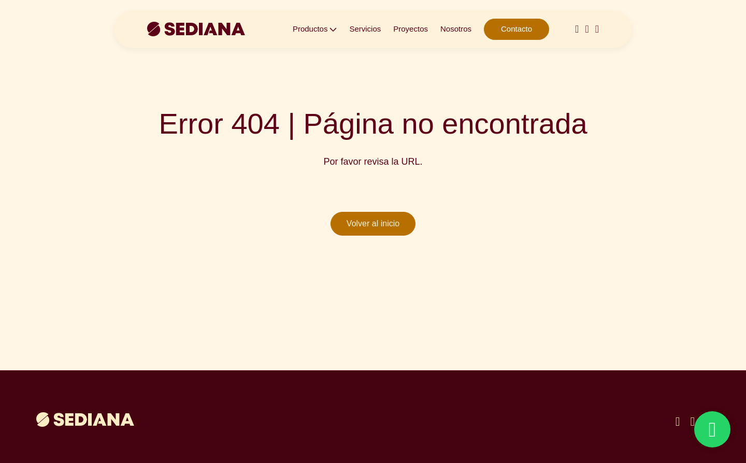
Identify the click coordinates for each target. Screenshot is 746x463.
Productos (310, 28)
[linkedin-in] (587, 29)
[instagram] (577, 29)
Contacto (516, 28)
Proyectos (410, 28)
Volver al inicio (373, 223)
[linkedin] (692, 421)
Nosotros (455, 28)
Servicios (365, 28)
